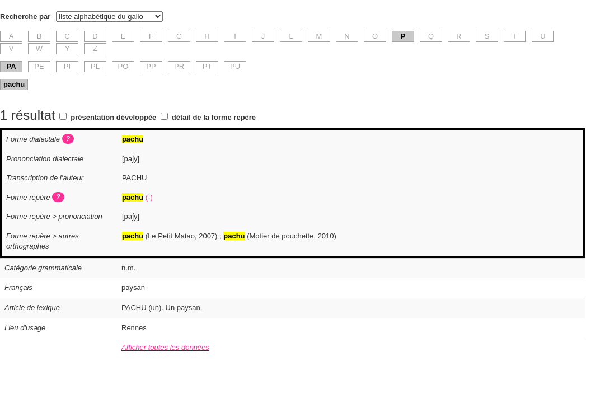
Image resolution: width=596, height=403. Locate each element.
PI (67, 66)
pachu (14, 84)
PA (11, 66)
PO (123, 66)
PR (179, 66)
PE (39, 66)
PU (235, 66)
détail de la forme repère (214, 117)
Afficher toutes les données (165, 347)
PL (95, 66)
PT (207, 66)
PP (151, 66)
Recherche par (25, 16)
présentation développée (113, 117)
